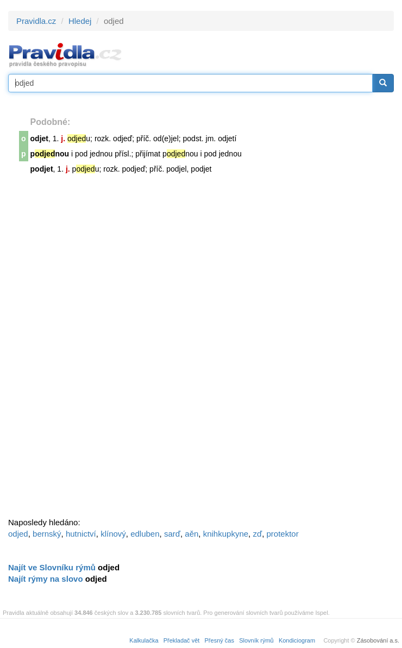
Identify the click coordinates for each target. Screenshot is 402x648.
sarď (172, 533)
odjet (39, 138)
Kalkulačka (143, 640)
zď (257, 533)
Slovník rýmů (256, 640)
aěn (191, 533)
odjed (18, 533)
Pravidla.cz (36, 21)
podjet (41, 169)
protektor (283, 533)
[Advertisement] (89, 350)
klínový (113, 533)
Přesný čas (219, 640)
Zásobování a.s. (378, 640)
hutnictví (81, 533)
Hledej (80, 21)
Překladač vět (182, 640)
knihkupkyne (225, 533)
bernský (47, 533)
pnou (50, 153)
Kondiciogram (297, 640)
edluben (144, 533)
